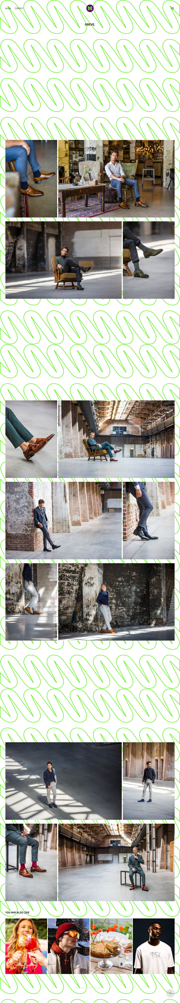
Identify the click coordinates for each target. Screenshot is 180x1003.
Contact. (19, 8)
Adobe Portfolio (96, 987)
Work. (8, 8)
